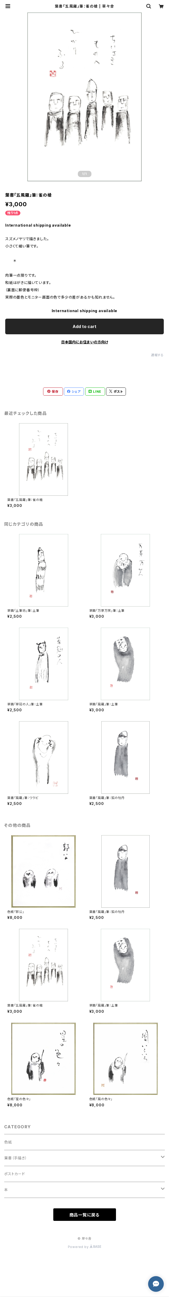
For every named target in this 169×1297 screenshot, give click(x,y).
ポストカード (14, 1174)
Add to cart (84, 326)
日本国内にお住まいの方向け (84, 342)
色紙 (8, 1142)
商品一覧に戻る (84, 1214)
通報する (157, 355)
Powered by (84, 1247)
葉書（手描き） (15, 1158)
